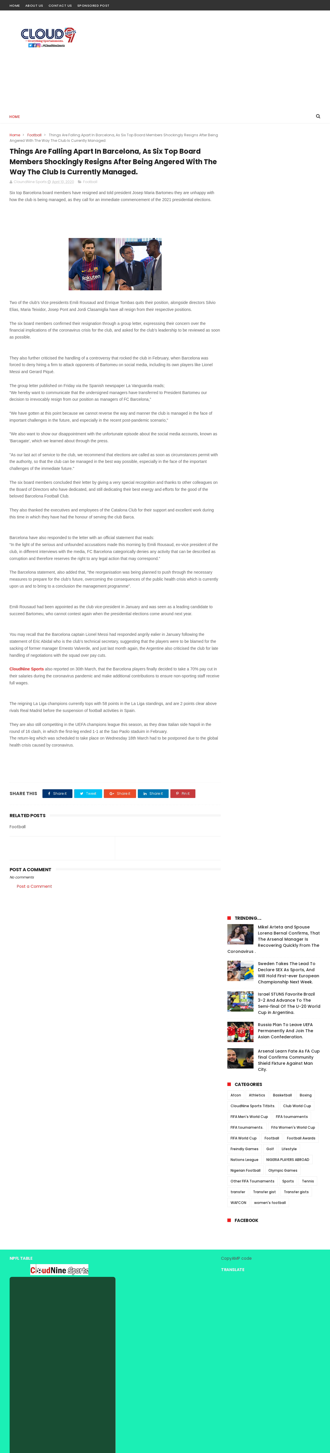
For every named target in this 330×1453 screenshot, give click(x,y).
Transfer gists (296, 426)
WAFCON (238, 437)
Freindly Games (244, 383)
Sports (288, 415)
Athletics (257, 329)
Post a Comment (34, 887)
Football (34, 135)
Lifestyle (289, 383)
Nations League (244, 394)
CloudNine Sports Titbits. (253, 340)
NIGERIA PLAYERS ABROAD (287, 394)
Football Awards (301, 372)
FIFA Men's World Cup (249, 351)
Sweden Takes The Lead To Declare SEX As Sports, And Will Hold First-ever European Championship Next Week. (288, 207)
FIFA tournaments (292, 351)
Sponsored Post (93, 5)
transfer (238, 426)
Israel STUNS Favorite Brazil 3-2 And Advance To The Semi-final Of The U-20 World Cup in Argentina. (289, 238)
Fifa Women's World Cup (293, 361)
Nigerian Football (246, 404)
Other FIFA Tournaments (252, 415)
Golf (270, 383)
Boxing (306, 329)
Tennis (308, 415)
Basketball (282, 329)
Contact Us (60, 5)
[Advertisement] (215, 60)
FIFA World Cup (244, 372)
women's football (270, 437)
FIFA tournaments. (247, 361)
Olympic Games (282, 404)
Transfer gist (264, 426)
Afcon (236, 329)
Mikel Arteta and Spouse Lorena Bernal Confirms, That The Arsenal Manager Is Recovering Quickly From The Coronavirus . (273, 174)
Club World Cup (297, 340)
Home (15, 5)
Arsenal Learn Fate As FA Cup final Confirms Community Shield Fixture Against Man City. (289, 295)
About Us (34, 5)
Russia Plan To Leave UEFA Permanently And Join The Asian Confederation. (285, 265)
